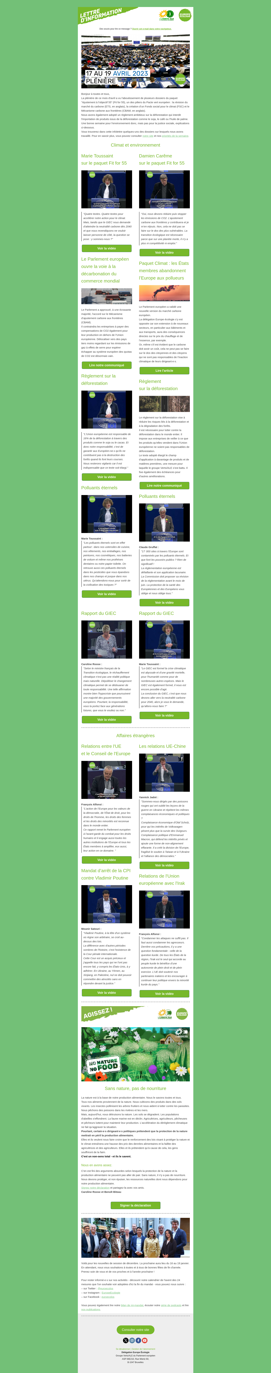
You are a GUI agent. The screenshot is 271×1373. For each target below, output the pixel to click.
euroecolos (107, 1296)
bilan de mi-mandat (132, 1305)
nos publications (90, 1309)
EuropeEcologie (111, 1292)
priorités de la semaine (175, 135)
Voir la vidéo (106, 248)
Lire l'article (164, 370)
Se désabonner (123, 1349)
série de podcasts (171, 1305)
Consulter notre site (135, 1330)
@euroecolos (105, 1288)
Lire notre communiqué (106, 365)
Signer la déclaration (135, 1205)
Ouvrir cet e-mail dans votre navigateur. (151, 29)
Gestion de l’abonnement (143, 1349)
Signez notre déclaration (95, 1187)
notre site (148, 135)
